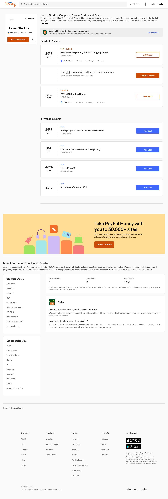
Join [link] (153, 4)
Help (23, 444)
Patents (75, 449)
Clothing (9, 374)
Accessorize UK (13, 326)
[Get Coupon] (147, 55)
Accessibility (77, 470)
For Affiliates (51, 455)
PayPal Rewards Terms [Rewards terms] (69, 76)
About (23, 439)
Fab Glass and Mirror (15, 321)
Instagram (105, 449)
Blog (23, 460)
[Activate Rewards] (18, 39)
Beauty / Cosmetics (14, 388)
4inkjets (9, 293)
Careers (24, 449)
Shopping (10, 369)
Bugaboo (10, 288)
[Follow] (29, 18)
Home (5, 408)
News (23, 455)
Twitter (103, 444)
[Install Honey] (153, 32)
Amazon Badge (52, 444)
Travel (8, 364)
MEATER (10, 312)
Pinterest (104, 455)
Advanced (10, 284)
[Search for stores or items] (73, 4)
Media (23, 465)
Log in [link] (160, 4)
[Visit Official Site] (32, 39)
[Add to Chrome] (104, 244)
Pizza (8, 346)
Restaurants (11, 350)
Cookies (75, 476)
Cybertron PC (12, 317)
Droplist (49, 439)
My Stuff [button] (135, 4)
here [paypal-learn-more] (59, 489)
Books (9, 383)
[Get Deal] (147, 131)
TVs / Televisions (13, 355)
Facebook (105, 439)
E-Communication (80, 465)
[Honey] (10, 4)
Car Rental (10, 379)
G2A (8, 298)
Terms (74, 455)
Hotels (9, 360)
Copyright (76, 444)
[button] (136, 489)
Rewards (49, 449)
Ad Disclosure (77, 460)
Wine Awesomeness (14, 307)
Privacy (75, 439)
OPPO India (11, 302)
